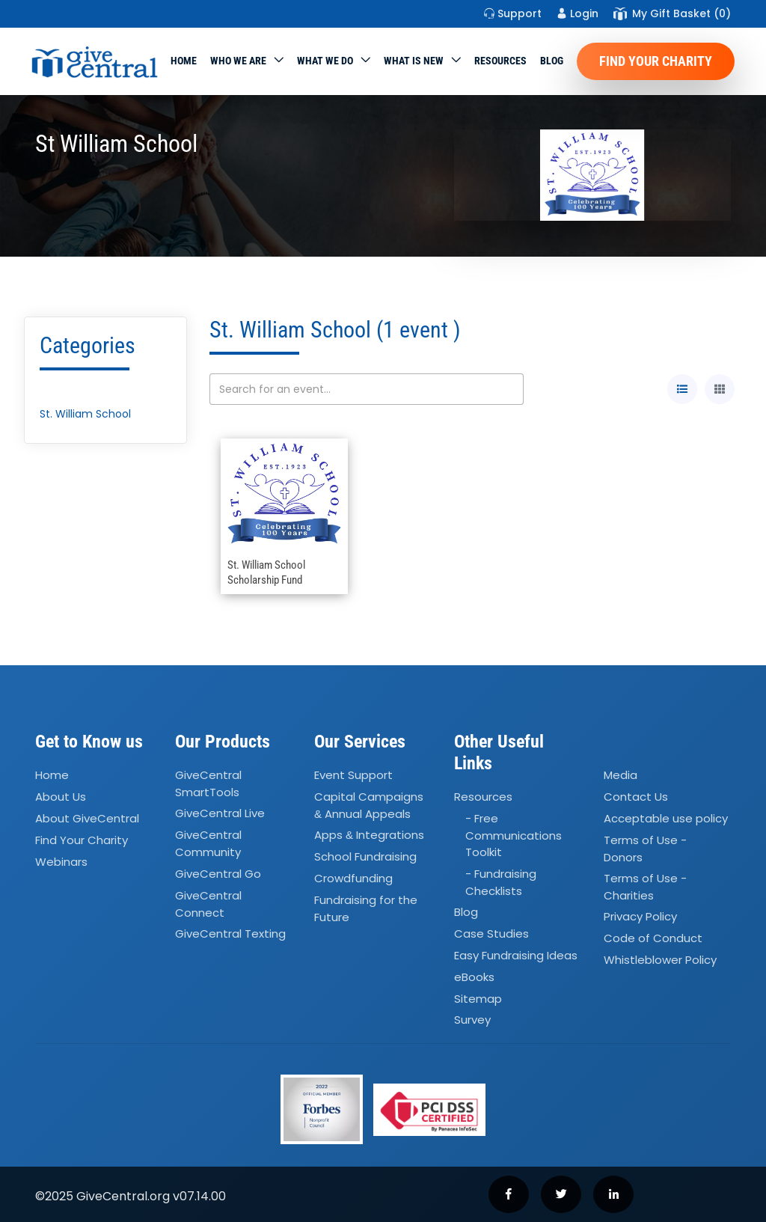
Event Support (353, 775)
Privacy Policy (640, 917)
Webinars (61, 862)
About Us (60, 796)
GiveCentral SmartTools (208, 783)
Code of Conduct (653, 939)
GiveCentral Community (208, 844)
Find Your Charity (655, 61)
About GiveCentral (87, 818)
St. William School (85, 413)
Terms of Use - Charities (645, 886)
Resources (500, 61)
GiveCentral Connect (208, 904)
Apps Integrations (369, 835)
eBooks (474, 977)
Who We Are (238, 61)
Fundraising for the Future (365, 908)
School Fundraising (365, 856)
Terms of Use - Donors (645, 848)
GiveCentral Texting (230, 933)
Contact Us (636, 796)
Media (620, 775)
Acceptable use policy (666, 818)
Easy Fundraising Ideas (515, 955)
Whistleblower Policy (660, 960)
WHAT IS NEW (414, 61)
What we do (325, 61)
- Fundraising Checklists (500, 882)
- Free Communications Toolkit (513, 835)
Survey (472, 1020)
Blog (551, 61)
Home (184, 61)
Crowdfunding (353, 878)
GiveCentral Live (220, 814)
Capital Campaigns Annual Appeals (368, 805)
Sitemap (478, 998)
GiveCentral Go (218, 874)
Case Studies (491, 933)
